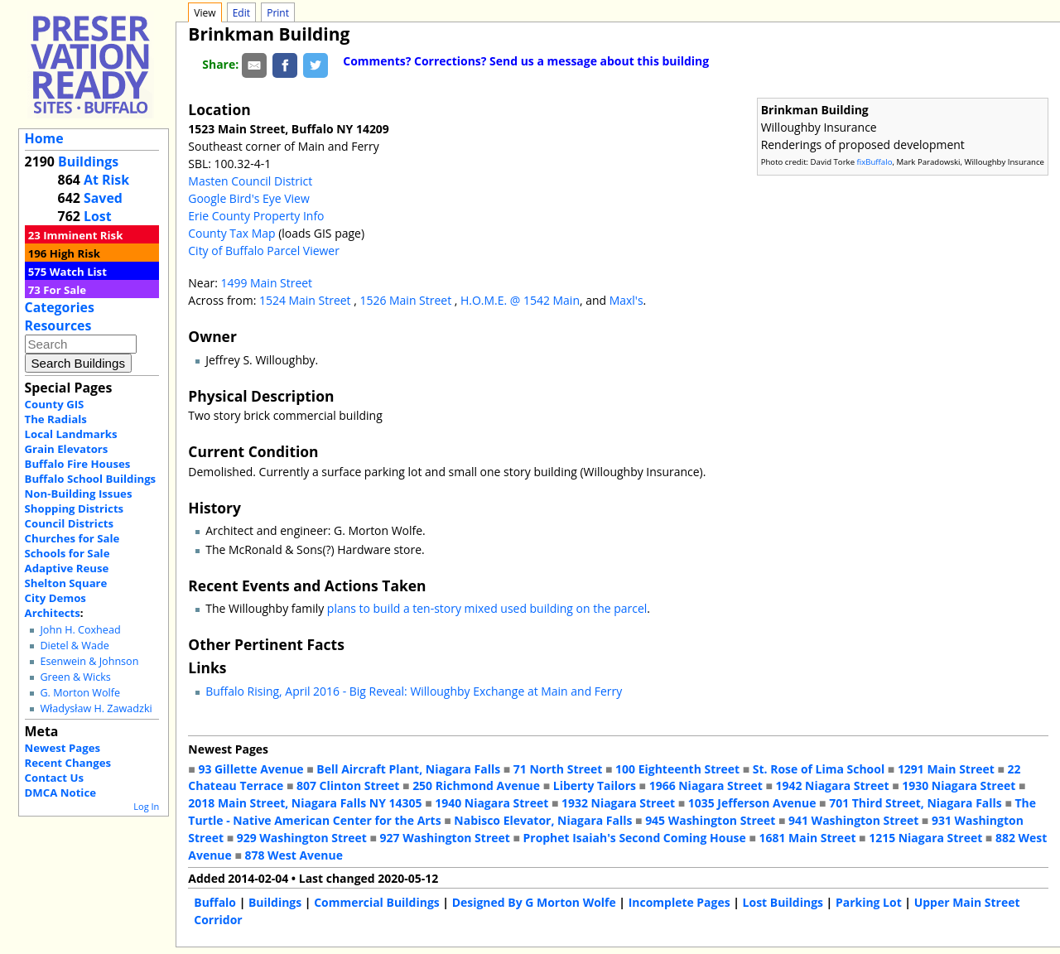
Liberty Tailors (594, 785)
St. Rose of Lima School (818, 769)
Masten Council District (250, 181)
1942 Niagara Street (832, 785)
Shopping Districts (74, 508)
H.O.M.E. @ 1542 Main (520, 300)
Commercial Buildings (377, 902)
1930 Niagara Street (958, 785)
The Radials (56, 419)
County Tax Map (231, 233)
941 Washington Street (853, 820)
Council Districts (69, 523)
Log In (146, 806)
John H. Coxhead (80, 630)
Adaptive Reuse (67, 568)
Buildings (88, 161)
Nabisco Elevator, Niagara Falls (543, 820)
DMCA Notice (60, 792)
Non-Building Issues (78, 493)
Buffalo (215, 902)
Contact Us (54, 777)
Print (278, 13)
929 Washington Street (302, 838)
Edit (241, 13)
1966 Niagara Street (706, 785)
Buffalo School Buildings (91, 478)
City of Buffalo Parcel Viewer (264, 250)
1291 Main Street (946, 769)
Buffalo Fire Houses (78, 463)
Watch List (78, 271)
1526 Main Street (406, 300)
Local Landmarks (71, 433)
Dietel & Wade (74, 645)
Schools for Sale (67, 553)
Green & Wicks (75, 677)
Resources (58, 325)
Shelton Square (66, 583)
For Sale (64, 289)
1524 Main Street (306, 300)
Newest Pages (62, 747)
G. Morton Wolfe (80, 693)
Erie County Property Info (256, 216)
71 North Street (558, 769)
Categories (59, 307)
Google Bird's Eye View (248, 198)
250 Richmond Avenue (476, 785)
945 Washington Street (710, 820)
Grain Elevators (66, 448)
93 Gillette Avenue (250, 769)
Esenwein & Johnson (89, 661)
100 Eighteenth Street (677, 769)
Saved (103, 198)
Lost (98, 216)
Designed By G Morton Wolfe (534, 902)
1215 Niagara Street (925, 838)
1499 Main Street (266, 283)
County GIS (54, 404)
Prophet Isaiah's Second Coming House (634, 838)
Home (44, 138)
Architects (52, 612)
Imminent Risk (83, 235)
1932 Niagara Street (618, 803)
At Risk (106, 180)
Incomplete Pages (679, 902)
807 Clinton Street (347, 785)
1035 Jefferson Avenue (752, 803)
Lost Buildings (783, 902)
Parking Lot (869, 902)
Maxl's (626, 300)
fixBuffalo (875, 162)
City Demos (55, 597)
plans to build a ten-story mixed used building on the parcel (487, 608)
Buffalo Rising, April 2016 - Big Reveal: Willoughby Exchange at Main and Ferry (413, 691)
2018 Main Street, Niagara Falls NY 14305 (305, 803)
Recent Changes (68, 762)
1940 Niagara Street (491, 803)
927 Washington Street (445, 838)
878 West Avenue (293, 855)
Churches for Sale (72, 538)
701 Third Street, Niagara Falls (915, 803)
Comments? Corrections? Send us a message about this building (526, 61)
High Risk (75, 253)
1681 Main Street (807, 838)
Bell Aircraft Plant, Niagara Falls (408, 769)
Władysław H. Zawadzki (96, 708)
